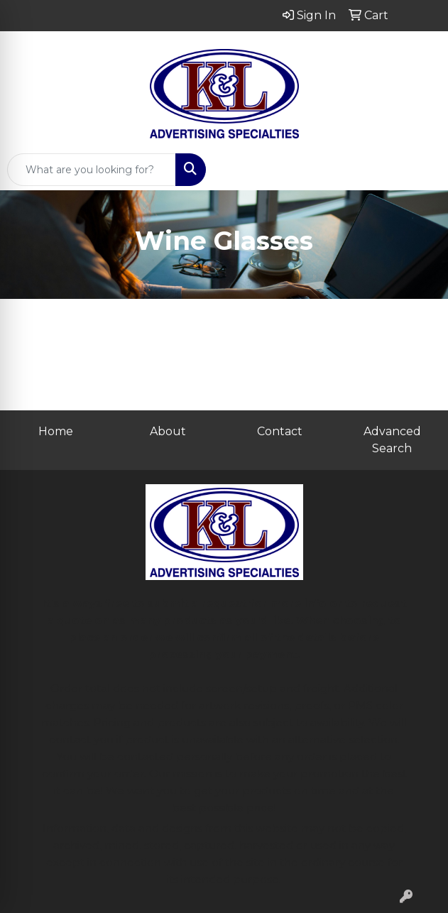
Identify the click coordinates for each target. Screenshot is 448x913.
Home (55, 431)
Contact (279, 431)
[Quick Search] (91, 169)
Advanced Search (392, 440)
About (168, 431)
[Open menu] (419, 169)
